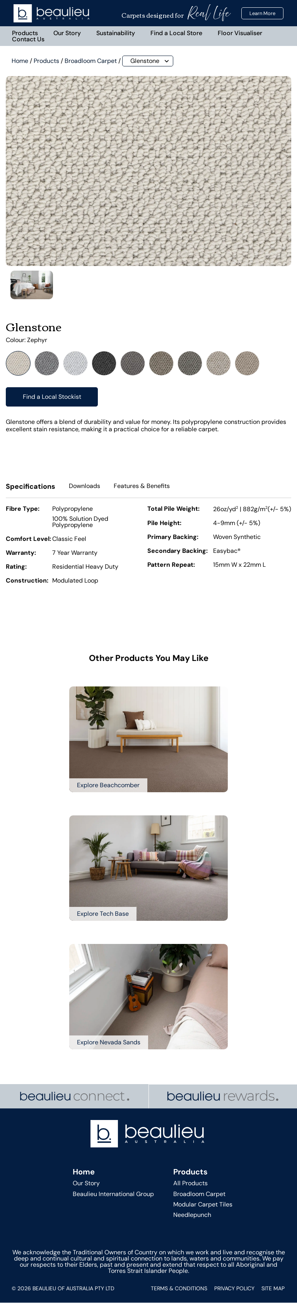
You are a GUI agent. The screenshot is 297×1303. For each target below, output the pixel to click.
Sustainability (116, 33)
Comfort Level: (28, 539)
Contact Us (28, 39)
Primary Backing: (172, 537)
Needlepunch (192, 1215)
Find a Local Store (177, 33)
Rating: (16, 567)
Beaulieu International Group (113, 1194)
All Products (190, 1184)
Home (20, 61)
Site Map (273, 1288)
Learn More (262, 13)
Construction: (27, 581)
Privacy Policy (234, 1288)
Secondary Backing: (177, 551)
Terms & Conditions (179, 1288)
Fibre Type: (22, 509)
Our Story (67, 33)
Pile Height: (164, 523)
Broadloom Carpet (91, 61)
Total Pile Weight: (173, 509)
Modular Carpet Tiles (202, 1205)
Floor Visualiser (240, 33)
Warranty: (21, 553)
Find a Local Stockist (52, 397)
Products (25, 33)
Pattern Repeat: (171, 565)
